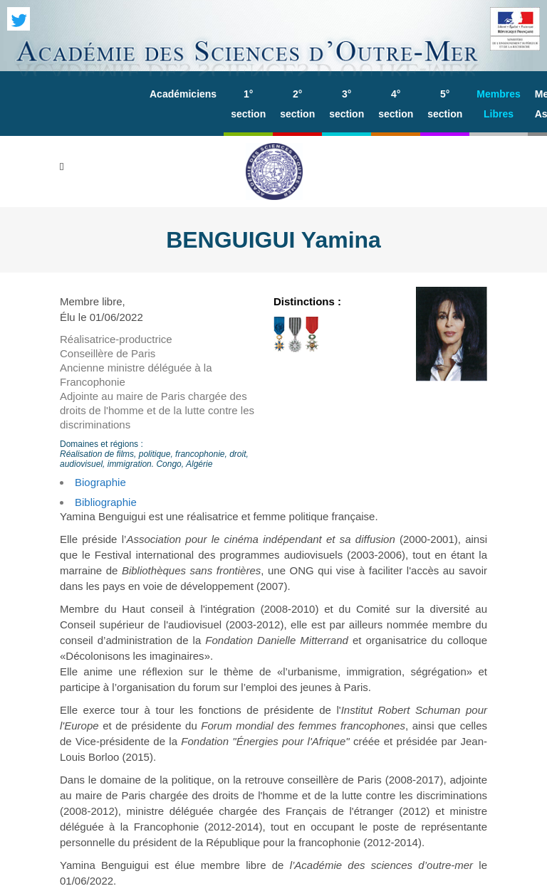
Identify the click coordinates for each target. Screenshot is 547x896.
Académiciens (183, 94)
